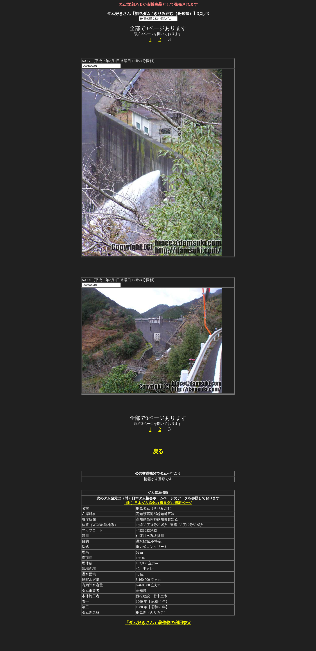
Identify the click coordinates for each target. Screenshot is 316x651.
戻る (158, 451)
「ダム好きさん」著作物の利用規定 (158, 622)
